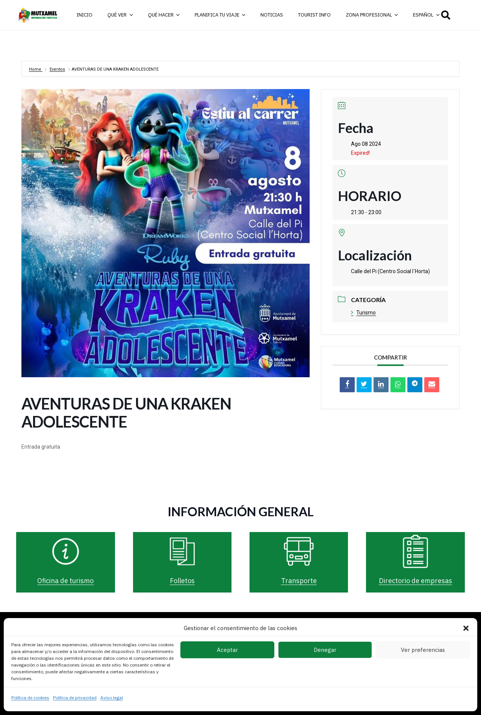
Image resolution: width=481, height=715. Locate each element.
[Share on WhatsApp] (397, 384)
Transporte (299, 580)
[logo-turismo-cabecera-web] (38, 15)
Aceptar (227, 649)
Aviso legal (111, 697)
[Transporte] (298, 551)
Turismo (363, 313)
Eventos (57, 69)
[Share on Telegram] (414, 384)
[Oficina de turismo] (65, 551)
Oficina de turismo (65, 580)
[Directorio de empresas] (415, 551)
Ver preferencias (423, 649)
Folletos (182, 580)
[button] (466, 628)
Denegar (325, 649)
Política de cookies (30, 697)
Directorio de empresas (415, 580)
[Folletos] (182, 551)
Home (35, 69)
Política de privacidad (75, 697)
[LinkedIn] (381, 384)
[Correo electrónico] (431, 384)
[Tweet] (364, 384)
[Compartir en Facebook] (347, 384)
